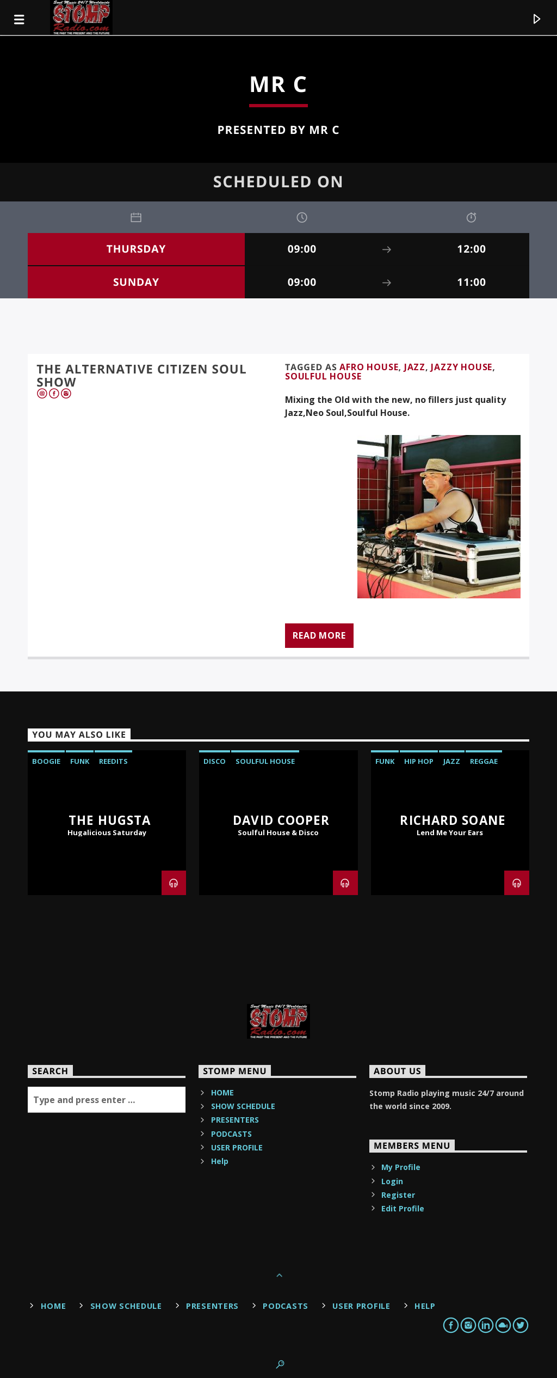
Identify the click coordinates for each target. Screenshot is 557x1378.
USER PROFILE (237, 1147)
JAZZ (414, 367)
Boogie (46, 761)
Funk (79, 761)
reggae (484, 761)
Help (219, 1161)
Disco (214, 761)
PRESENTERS (235, 1119)
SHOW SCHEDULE (243, 1106)
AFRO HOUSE (368, 367)
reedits (113, 761)
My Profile (400, 1167)
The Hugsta (110, 820)
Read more (319, 635)
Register (398, 1195)
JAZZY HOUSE (461, 367)
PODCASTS (231, 1134)
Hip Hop (419, 761)
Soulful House (323, 376)
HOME (222, 1092)
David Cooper (281, 820)
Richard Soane (452, 820)
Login (392, 1181)
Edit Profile (402, 1208)
